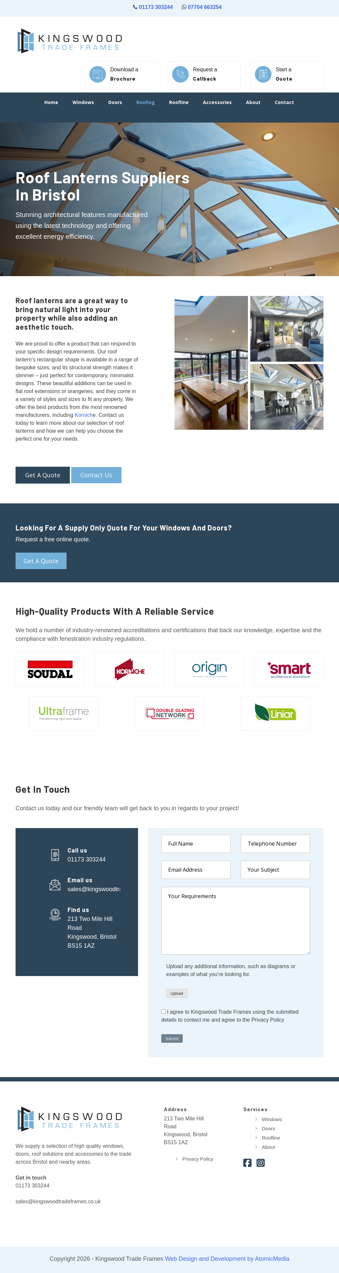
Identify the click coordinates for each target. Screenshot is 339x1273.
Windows (83, 102)
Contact (284, 102)
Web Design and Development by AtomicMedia (226, 1258)
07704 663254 (204, 7)
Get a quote (41, 561)
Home (51, 102)
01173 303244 (155, 7)
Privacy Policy (197, 1159)
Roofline (179, 102)
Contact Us (96, 475)
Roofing (145, 102)
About (253, 102)
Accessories (217, 102)
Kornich (84, 415)
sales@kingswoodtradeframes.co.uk (115, 889)
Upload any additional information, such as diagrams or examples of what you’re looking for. (230, 970)
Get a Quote (42, 475)
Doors (115, 102)
